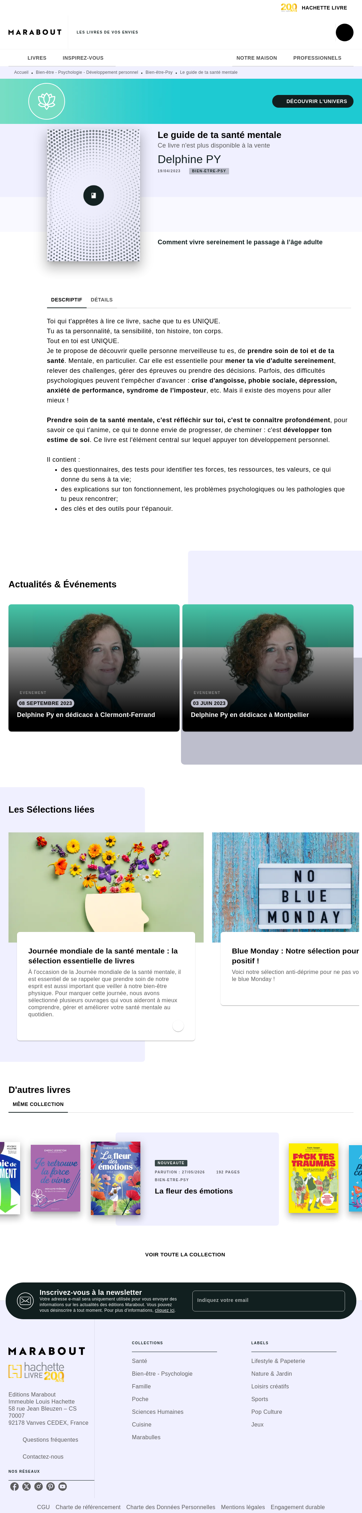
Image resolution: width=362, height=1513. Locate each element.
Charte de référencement (88, 1507)
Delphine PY (189, 159)
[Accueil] (38, 32)
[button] (313, 101)
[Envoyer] (336, 1300)
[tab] (15, 57)
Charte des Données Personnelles (170, 1507)
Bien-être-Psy (159, 72)
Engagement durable (298, 1507)
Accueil (21, 72)
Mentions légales (243, 1507)
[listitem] (14, 1487)
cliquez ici (164, 1310)
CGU (43, 1507)
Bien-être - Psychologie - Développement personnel (87, 72)
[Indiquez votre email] (259, 1301)
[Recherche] (345, 32)
